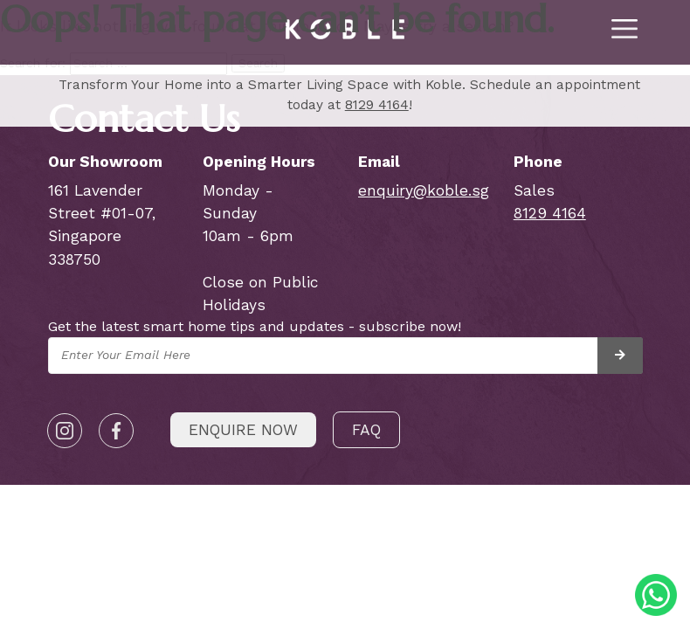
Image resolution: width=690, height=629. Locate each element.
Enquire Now (243, 430)
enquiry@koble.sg (423, 190)
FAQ (366, 430)
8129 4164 (377, 105)
